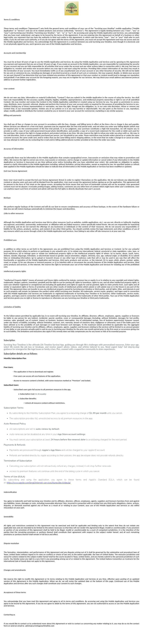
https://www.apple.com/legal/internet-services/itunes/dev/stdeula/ (39, 482)
